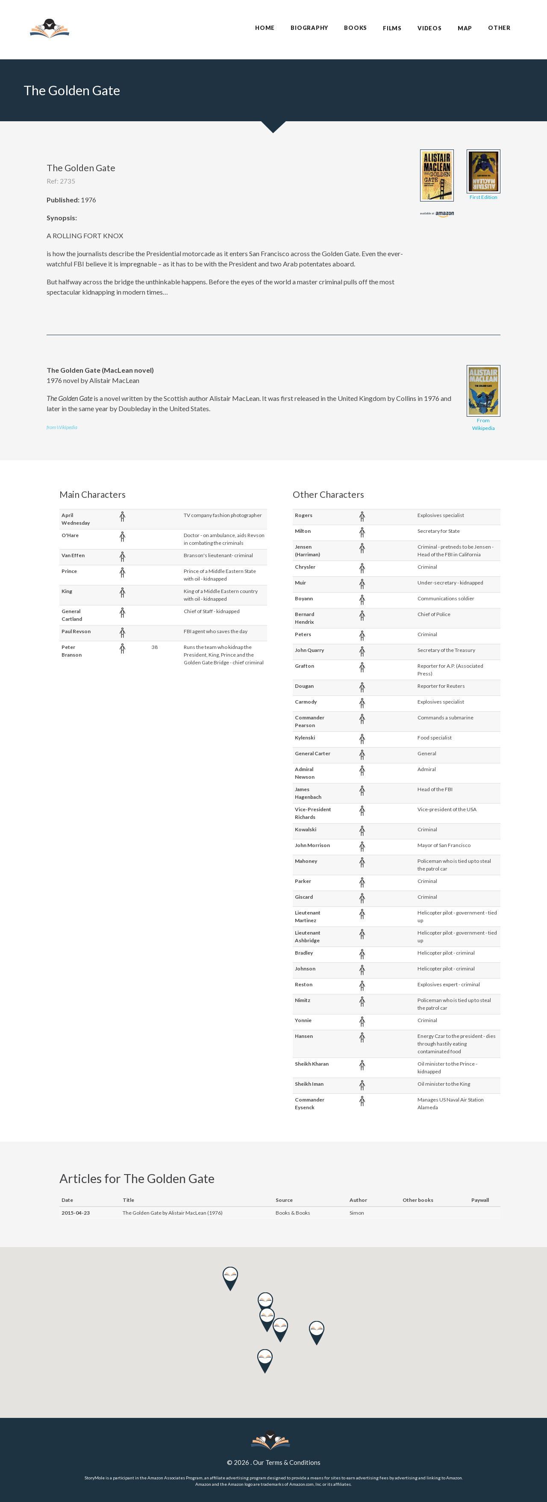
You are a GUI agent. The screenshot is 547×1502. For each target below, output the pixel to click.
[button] (265, 1361)
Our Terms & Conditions (287, 1462)
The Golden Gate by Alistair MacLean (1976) (173, 1213)
